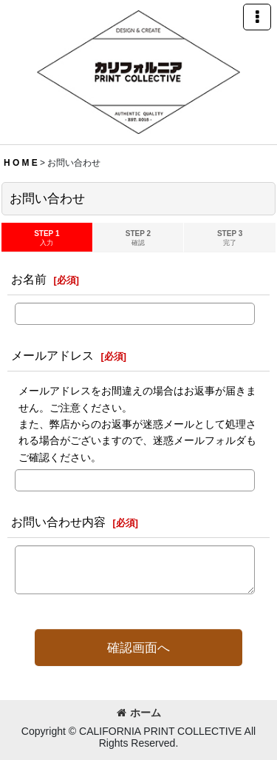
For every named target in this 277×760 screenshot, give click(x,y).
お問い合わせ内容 (58, 521)
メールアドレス (52, 355)
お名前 (29, 279)
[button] (257, 17)
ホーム (139, 713)
